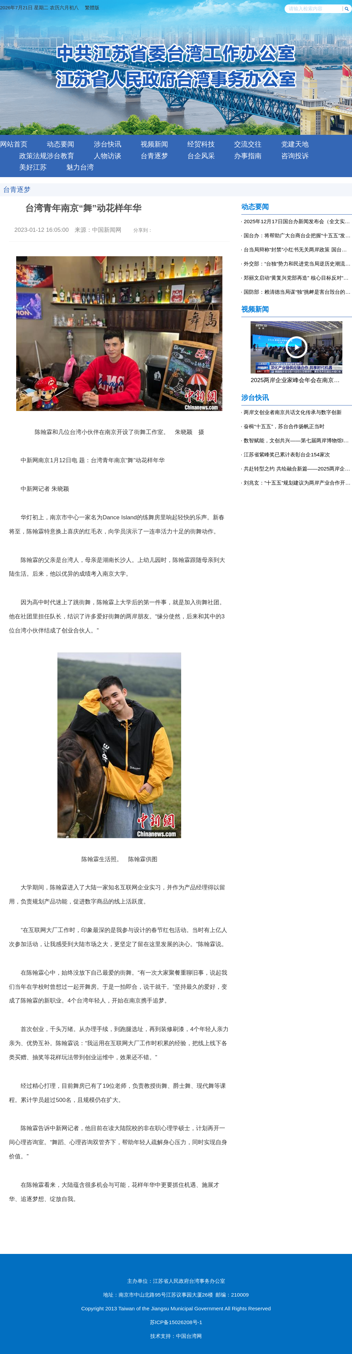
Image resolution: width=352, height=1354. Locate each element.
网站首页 (14, 144)
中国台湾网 (189, 1336)
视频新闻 (154, 144)
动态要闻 (60, 144)
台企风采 (201, 156)
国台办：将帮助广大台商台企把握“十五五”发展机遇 (298, 235)
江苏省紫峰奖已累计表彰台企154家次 (287, 454)
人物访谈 (107, 156)
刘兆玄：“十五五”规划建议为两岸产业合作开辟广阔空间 (298, 483)
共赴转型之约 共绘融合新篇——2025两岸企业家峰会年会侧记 (298, 469)
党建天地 (295, 144)
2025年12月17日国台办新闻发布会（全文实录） (298, 221)
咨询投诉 (295, 156)
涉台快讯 (107, 144)
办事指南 (248, 156)
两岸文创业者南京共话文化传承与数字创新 (293, 412)
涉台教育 (60, 156)
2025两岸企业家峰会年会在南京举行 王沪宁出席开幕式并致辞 (296, 380)
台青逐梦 (154, 156)
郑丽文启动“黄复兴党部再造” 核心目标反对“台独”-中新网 (298, 278)
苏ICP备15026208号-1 (176, 1322)
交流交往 (248, 144)
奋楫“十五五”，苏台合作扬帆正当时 (284, 426)
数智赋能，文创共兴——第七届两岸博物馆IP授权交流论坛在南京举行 (298, 440)
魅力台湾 (80, 167)
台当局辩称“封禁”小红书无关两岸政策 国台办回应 (298, 249)
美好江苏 (33, 167)
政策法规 (33, 156)
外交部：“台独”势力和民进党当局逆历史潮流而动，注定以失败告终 (298, 264)
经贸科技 (201, 144)
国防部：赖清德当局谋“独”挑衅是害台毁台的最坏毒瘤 (298, 292)
